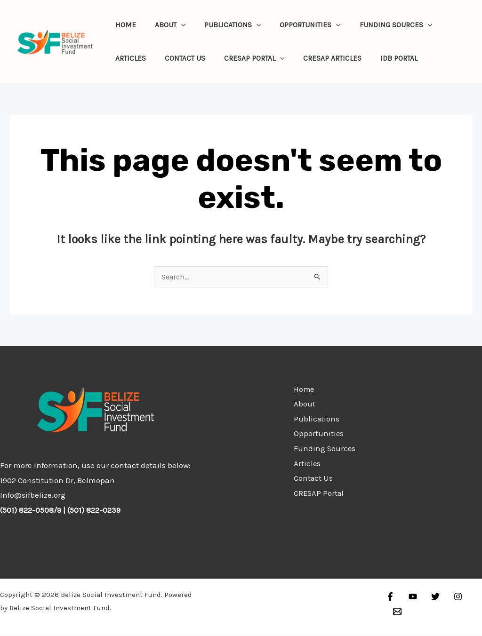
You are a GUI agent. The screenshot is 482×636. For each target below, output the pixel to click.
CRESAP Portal (243, 58)
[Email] (471, 597)
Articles (128, 58)
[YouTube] (410, 597)
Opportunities (294, 25)
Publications (221, 25)
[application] (174, 25)
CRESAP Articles (317, 58)
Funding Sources (375, 25)
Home (123, 25)
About (163, 25)
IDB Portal (379, 58)
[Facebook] (390, 597)
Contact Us (178, 58)
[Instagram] (451, 597)
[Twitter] (430, 597)
